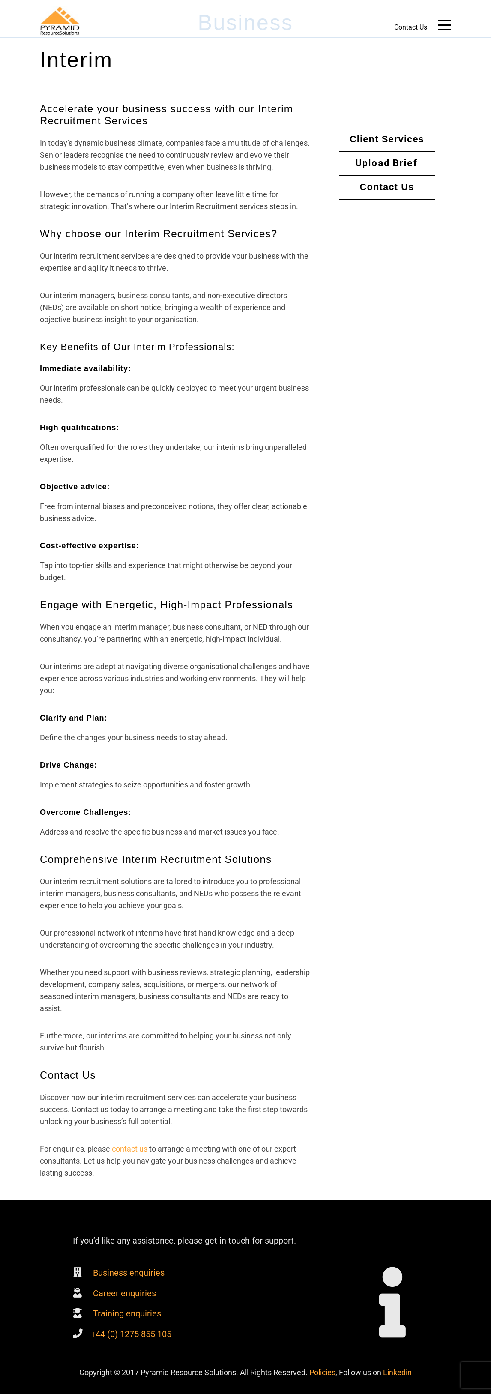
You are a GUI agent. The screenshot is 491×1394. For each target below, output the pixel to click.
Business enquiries (128, 1273)
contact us (129, 1148)
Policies (322, 1372)
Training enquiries (126, 1313)
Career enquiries (123, 1293)
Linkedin (397, 1372)
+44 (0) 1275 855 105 (131, 1334)
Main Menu (444, 26)
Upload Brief (387, 163)
